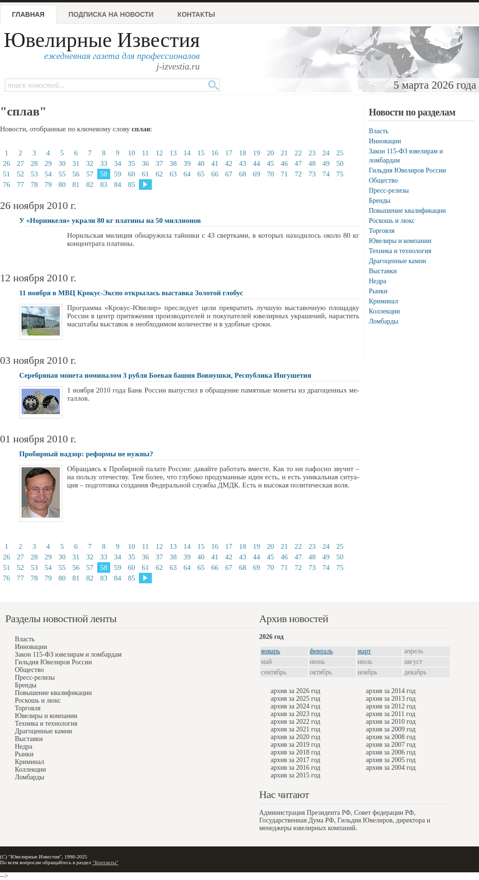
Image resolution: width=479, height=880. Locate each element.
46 (284, 163)
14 (187, 153)
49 (326, 163)
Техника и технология (400, 251)
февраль (321, 651)
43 (242, 163)
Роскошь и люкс (392, 220)
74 (326, 174)
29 (48, 163)
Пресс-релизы (389, 190)
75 (339, 174)
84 (117, 184)
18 (242, 153)
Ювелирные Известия (102, 40)
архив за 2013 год (391, 698)
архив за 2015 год (295, 775)
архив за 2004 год (391, 767)
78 (34, 184)
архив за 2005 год (391, 760)
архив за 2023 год (295, 714)
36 (145, 163)
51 (6, 174)
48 (312, 163)
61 (145, 174)
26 (6, 163)
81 (76, 184)
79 (48, 184)
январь (270, 651)
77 (20, 184)
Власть (378, 131)
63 (173, 174)
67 (228, 174)
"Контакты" (105, 862)
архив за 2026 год (295, 691)
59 (117, 174)
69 (256, 174)
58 (103, 174)
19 (256, 153)
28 (34, 163)
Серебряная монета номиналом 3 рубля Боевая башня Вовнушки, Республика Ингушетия (165, 375)
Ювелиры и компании (400, 240)
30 (62, 163)
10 (131, 153)
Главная (28, 14)
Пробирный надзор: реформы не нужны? (86, 454)
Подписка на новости (111, 14)
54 (48, 174)
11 (145, 153)
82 (89, 184)
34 (117, 163)
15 (201, 153)
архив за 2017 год (295, 760)
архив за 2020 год (295, 737)
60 (131, 174)
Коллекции (384, 311)
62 (159, 174)
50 (339, 163)
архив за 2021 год (295, 729)
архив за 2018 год (295, 752)
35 (131, 163)
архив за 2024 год (295, 706)
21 (284, 153)
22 (298, 153)
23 (312, 153)
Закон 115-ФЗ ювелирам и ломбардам (68, 654)
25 (339, 153)
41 (214, 163)
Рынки (378, 291)
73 (312, 174)
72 (298, 174)
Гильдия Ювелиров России (407, 170)
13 (173, 153)
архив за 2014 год (391, 691)
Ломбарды (383, 321)
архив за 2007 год (391, 744)
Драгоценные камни (397, 261)
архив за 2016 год (295, 767)
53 (34, 174)
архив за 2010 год (391, 721)
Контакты (196, 14)
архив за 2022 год (295, 721)
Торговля (382, 230)
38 (173, 163)
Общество (383, 180)
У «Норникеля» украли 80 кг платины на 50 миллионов (110, 220)
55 (62, 174)
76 (6, 184)
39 (187, 163)
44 (256, 163)
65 (201, 174)
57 (89, 174)
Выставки (383, 271)
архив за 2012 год (391, 706)
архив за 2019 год (295, 744)
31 (76, 163)
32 (89, 163)
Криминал (383, 301)
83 (103, 184)
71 (284, 174)
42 (228, 163)
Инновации (385, 141)
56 (76, 174)
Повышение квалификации (407, 210)
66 (214, 174)
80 (62, 184)
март (364, 651)
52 (20, 174)
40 (201, 163)
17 (228, 153)
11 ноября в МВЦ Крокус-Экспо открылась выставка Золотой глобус (131, 293)
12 (159, 153)
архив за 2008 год (391, 737)
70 (270, 174)
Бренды (379, 200)
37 (159, 163)
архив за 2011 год (390, 714)
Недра (377, 281)
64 (187, 174)
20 (270, 153)
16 (214, 153)
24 (326, 153)
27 (20, 163)
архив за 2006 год (391, 752)
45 (270, 163)
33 (103, 163)
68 (242, 174)
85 (131, 184)
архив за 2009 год (391, 729)
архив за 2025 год (295, 698)
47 (298, 163)
